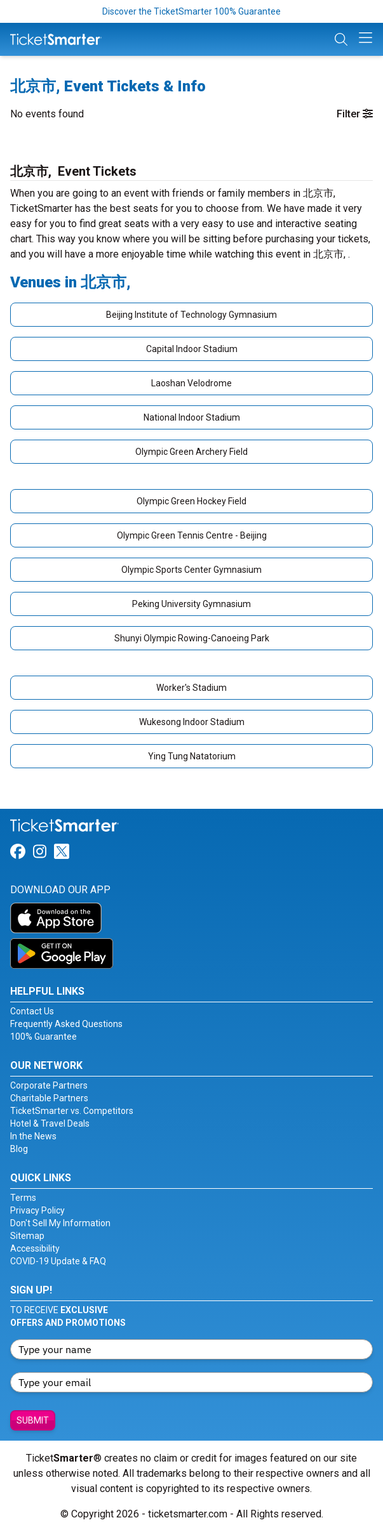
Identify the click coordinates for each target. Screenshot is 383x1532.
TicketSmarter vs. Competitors (71, 1111)
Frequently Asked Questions (66, 1024)
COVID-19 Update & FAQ (58, 1261)
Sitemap (27, 1236)
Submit (33, 1420)
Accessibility (35, 1248)
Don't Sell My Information (60, 1223)
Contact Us (32, 1011)
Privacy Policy (37, 1210)
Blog (19, 1149)
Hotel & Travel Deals (50, 1123)
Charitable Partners (49, 1098)
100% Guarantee (43, 1036)
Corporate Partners (49, 1085)
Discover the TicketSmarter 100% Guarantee (191, 11)
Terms (23, 1198)
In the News (33, 1136)
